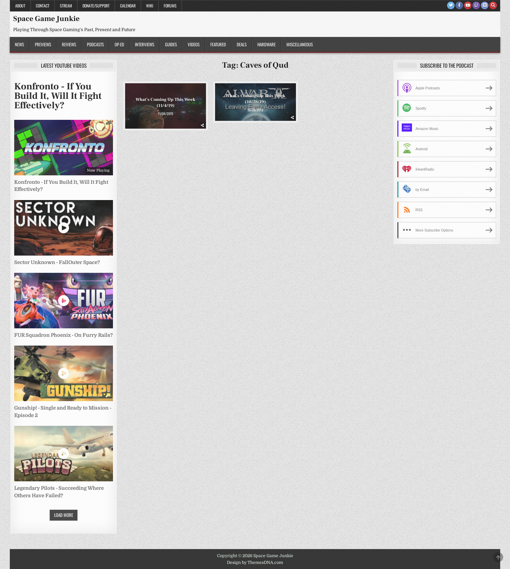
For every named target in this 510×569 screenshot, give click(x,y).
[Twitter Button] (451, 5)
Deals (242, 44)
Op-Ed (119, 44)
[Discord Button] (484, 5)
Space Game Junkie (46, 18)
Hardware (266, 44)
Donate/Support (96, 5)
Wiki (149, 5)
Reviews (69, 44)
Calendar (128, 5)
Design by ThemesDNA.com (255, 562)
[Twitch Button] (476, 5)
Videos (194, 44)
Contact (42, 5)
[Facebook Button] (459, 5)
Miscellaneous (299, 44)
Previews (43, 44)
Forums (170, 5)
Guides (171, 44)
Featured (218, 44)
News (19, 44)
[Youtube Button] (467, 5)
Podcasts (95, 44)
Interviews (144, 44)
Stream (66, 5)
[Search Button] (493, 5)
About (20, 5)
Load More (63, 514)
